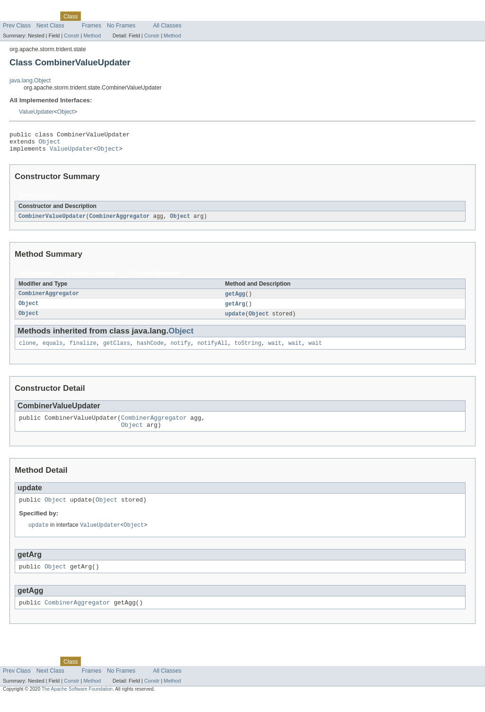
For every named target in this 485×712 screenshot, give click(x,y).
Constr (71, 35)
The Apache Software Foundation (77, 703)
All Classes (167, 25)
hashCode (150, 350)
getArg (235, 309)
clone (27, 350)
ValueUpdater (36, 111)
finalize (83, 350)
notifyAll (213, 350)
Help (181, 16)
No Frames (121, 25)
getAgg (235, 299)
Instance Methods (90, 278)
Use (91, 16)
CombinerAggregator (119, 221)
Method (91, 35)
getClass (116, 350)
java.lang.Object (30, 80)
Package (44, 16)
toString (247, 350)
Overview (15, 16)
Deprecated (135, 16)
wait (274, 350)
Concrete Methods (154, 278)
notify (181, 350)
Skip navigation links (26, 8)
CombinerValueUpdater (52, 221)
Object (65, 111)
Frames (91, 25)
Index (162, 16)
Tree (108, 16)
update (235, 320)
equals (53, 350)
